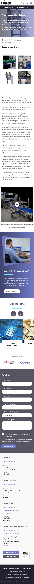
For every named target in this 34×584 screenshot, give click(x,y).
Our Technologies (15, 40)
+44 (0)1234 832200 (9, 461)
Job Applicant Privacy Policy (13, 578)
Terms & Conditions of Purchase (17, 574)
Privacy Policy (26, 441)
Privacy (11, 569)
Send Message (8, 446)
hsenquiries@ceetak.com (11, 533)
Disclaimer (26, 578)
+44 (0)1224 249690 (9, 484)
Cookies (17, 569)
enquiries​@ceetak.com (10, 510)
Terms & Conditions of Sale (17, 572)
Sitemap (5, 569)
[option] (11, 335)
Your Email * (7, 396)
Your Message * (9, 420)
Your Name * (7, 380)
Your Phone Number (10, 404)
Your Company (8, 388)
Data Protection (26, 569)
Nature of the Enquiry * (11, 412)
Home (4, 40)
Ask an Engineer (11, 291)
